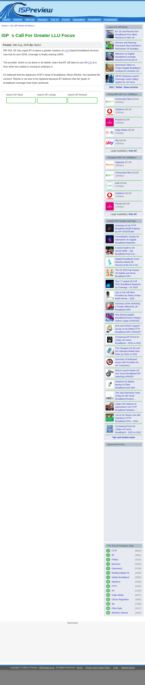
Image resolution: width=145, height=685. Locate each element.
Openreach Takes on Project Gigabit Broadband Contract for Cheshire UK (127, 68)
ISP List (30, 19)
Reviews (42, 19)
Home (6, 19)
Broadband (94, 19)
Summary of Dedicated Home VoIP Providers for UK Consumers (127, 362)
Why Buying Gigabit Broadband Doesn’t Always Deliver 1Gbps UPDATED (128, 317)
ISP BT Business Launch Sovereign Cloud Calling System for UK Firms (127, 79)
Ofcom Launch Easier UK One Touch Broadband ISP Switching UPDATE (128, 373)
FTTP (114, 550)
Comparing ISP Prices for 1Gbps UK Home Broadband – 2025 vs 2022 (128, 340)
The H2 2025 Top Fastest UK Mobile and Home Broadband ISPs (127, 273)
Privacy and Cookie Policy (97, 667)
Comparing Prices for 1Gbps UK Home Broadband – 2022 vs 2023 (128, 429)
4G (113, 590)
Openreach (117, 568)
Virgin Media (121, 130)
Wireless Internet (120, 613)
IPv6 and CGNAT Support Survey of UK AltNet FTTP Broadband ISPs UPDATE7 (128, 329)
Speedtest (78, 19)
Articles (18, 19)
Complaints (110, 19)
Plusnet (118, 119)
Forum (65, 19)
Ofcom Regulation (120, 599)
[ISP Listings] (52, 100)
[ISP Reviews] (82, 100)
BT (113, 555)
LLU (67, 50)
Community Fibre (123, 99)
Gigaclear (119, 162)
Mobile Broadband (120, 577)
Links (115, 667)
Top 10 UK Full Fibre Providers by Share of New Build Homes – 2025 (128, 295)
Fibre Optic (117, 608)
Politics (115, 559)
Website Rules (128, 667)
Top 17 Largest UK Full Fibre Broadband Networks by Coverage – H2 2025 (128, 284)
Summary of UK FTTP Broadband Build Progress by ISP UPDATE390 (127, 228)
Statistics (116, 582)
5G (113, 604)
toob (117, 183)
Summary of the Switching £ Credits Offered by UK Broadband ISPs (127, 306)
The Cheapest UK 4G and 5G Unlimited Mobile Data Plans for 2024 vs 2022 (127, 351)
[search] (20, 100)
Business (116, 564)
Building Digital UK (120, 573)
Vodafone (119, 109)
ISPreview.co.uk (46, 667)
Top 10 (54, 19)
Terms (79, 667)
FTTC (114, 586)
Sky (117, 140)
